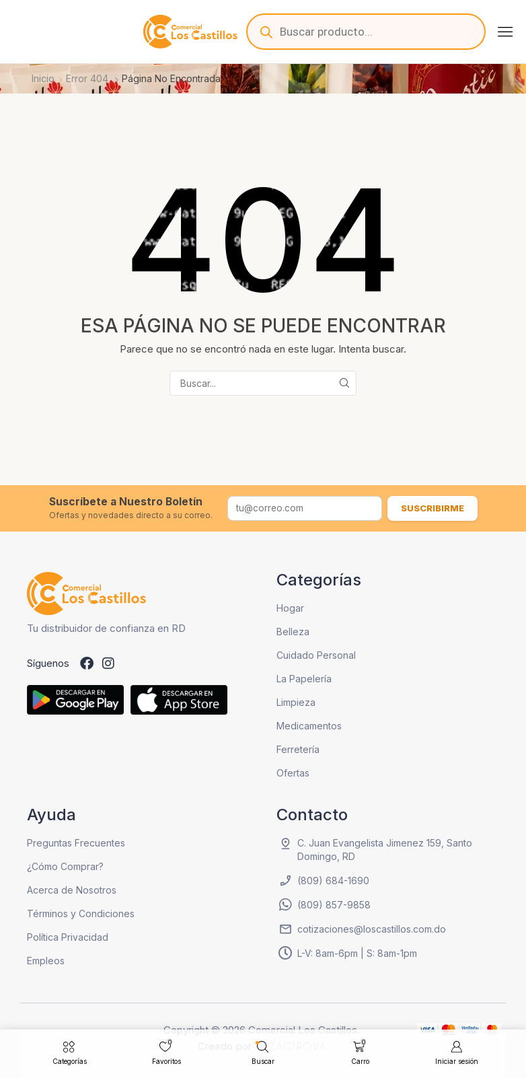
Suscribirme (432, 508)
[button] (505, 31)
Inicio (43, 78)
